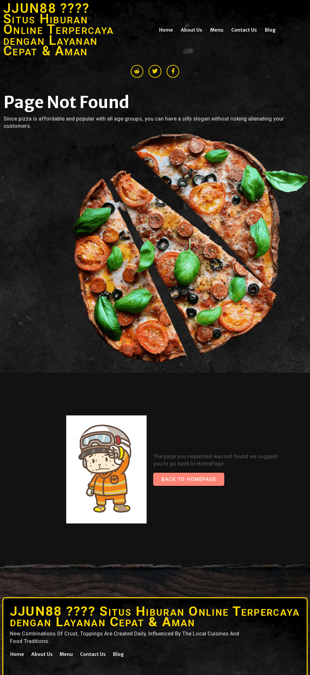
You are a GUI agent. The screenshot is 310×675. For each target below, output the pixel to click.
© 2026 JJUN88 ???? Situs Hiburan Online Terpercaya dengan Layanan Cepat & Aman (69, 595)
